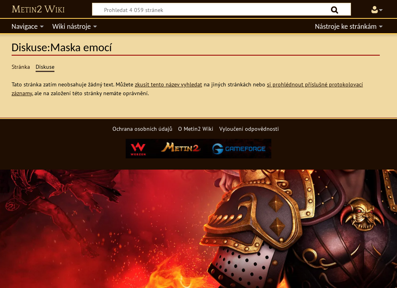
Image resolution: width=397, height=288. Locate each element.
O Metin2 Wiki (195, 128)
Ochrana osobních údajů (142, 128)
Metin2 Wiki (38, 9)
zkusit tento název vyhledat (168, 84)
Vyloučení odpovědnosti (249, 128)
